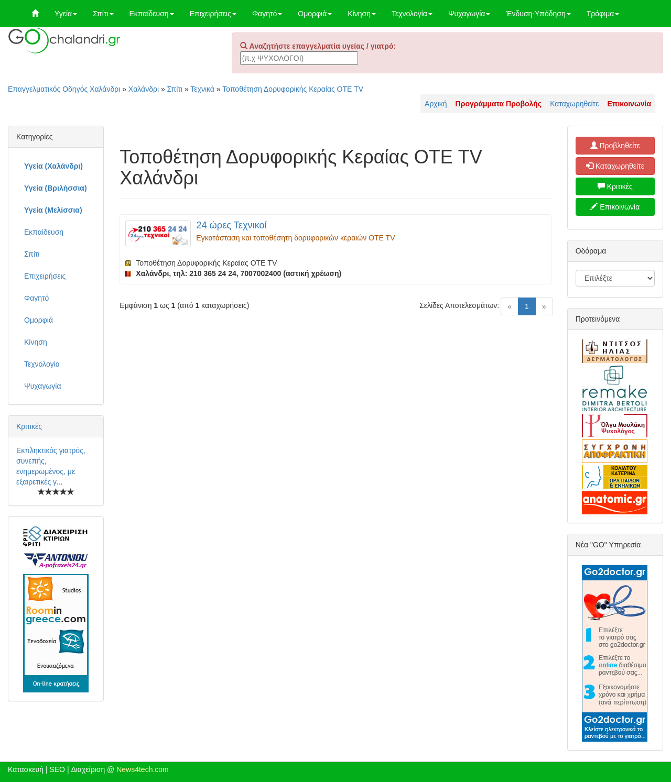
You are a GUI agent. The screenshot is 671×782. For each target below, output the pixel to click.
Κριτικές (29, 426)
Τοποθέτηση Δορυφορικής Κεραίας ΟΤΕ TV (292, 89)
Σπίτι (103, 13)
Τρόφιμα (603, 13)
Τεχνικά (202, 89)
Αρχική (436, 104)
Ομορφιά (315, 13)
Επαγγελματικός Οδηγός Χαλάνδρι (64, 89)
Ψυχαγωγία (469, 13)
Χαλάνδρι (143, 89)
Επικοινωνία (615, 207)
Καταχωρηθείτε (574, 104)
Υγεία (66, 13)
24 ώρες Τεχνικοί (231, 225)
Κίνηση (362, 13)
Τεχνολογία (412, 13)
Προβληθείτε (615, 145)
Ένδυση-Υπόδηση (538, 13)
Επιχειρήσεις (213, 13)
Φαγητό (267, 13)
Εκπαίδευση (151, 13)
